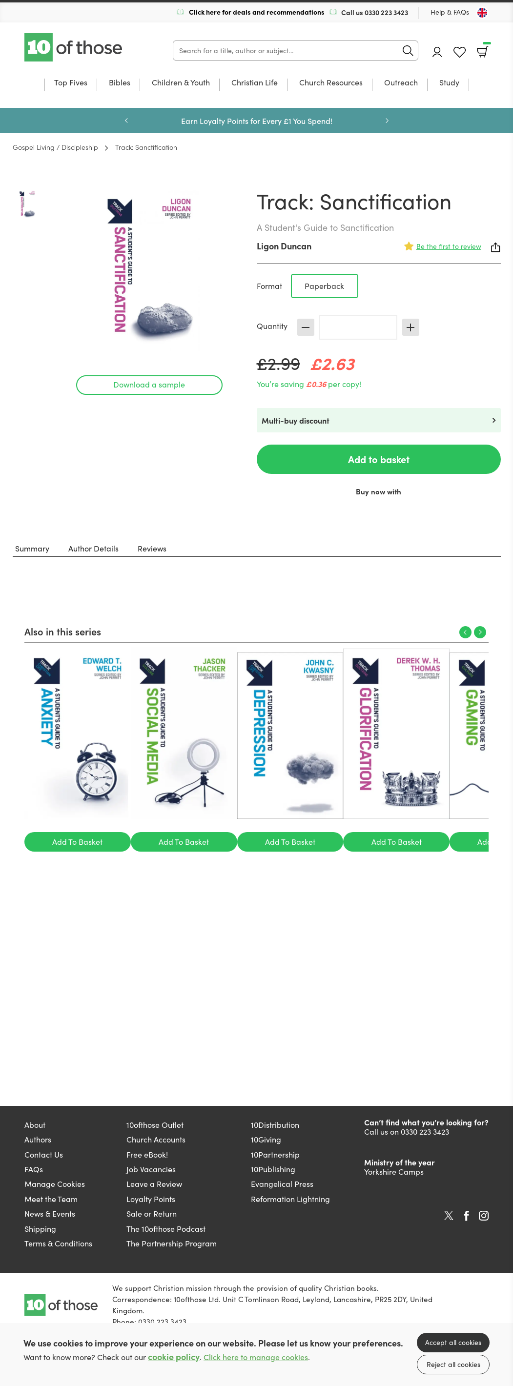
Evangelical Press (282, 1184)
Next (387, 120)
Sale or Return (151, 1213)
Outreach (401, 83)
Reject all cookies (453, 1364)
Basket (486, 48)
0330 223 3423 (386, 12)
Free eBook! (147, 1154)
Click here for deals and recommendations (257, 12)
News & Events (49, 1213)
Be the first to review (448, 246)
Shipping (40, 1228)
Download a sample (149, 384)
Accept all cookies (453, 1342)
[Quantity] (358, 327)
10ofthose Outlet (155, 1125)
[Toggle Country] (482, 12)
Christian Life (254, 83)
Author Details (93, 548)
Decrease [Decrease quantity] (305, 327)
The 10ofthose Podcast (165, 1228)
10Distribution (275, 1125)
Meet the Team (51, 1199)
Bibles (119, 83)
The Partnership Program (171, 1243)
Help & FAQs (450, 12)
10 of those (74, 47)
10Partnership (275, 1154)
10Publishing (273, 1169)
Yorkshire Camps (394, 1171)
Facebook (466, 1216)
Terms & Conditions (58, 1243)
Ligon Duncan (284, 246)
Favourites (459, 52)
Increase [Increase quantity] (410, 327)
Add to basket (379, 459)
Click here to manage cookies (256, 1357)
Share (496, 247)
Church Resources (331, 83)
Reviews (152, 548)
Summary (32, 548)
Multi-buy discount (295, 420)
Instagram (484, 1216)
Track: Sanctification (146, 147)
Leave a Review (154, 1184)
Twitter (448, 1216)
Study (449, 83)
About (34, 1125)
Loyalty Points (150, 1199)
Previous (126, 120)
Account (437, 52)
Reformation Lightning (290, 1199)
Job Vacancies (151, 1169)
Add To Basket (77, 841)
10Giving (266, 1139)
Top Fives (70, 83)
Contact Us (43, 1154)
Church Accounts (155, 1139)
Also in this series (62, 631)
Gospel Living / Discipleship (55, 147)
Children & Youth (181, 83)
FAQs (33, 1169)
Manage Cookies (54, 1184)
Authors (37, 1139)
